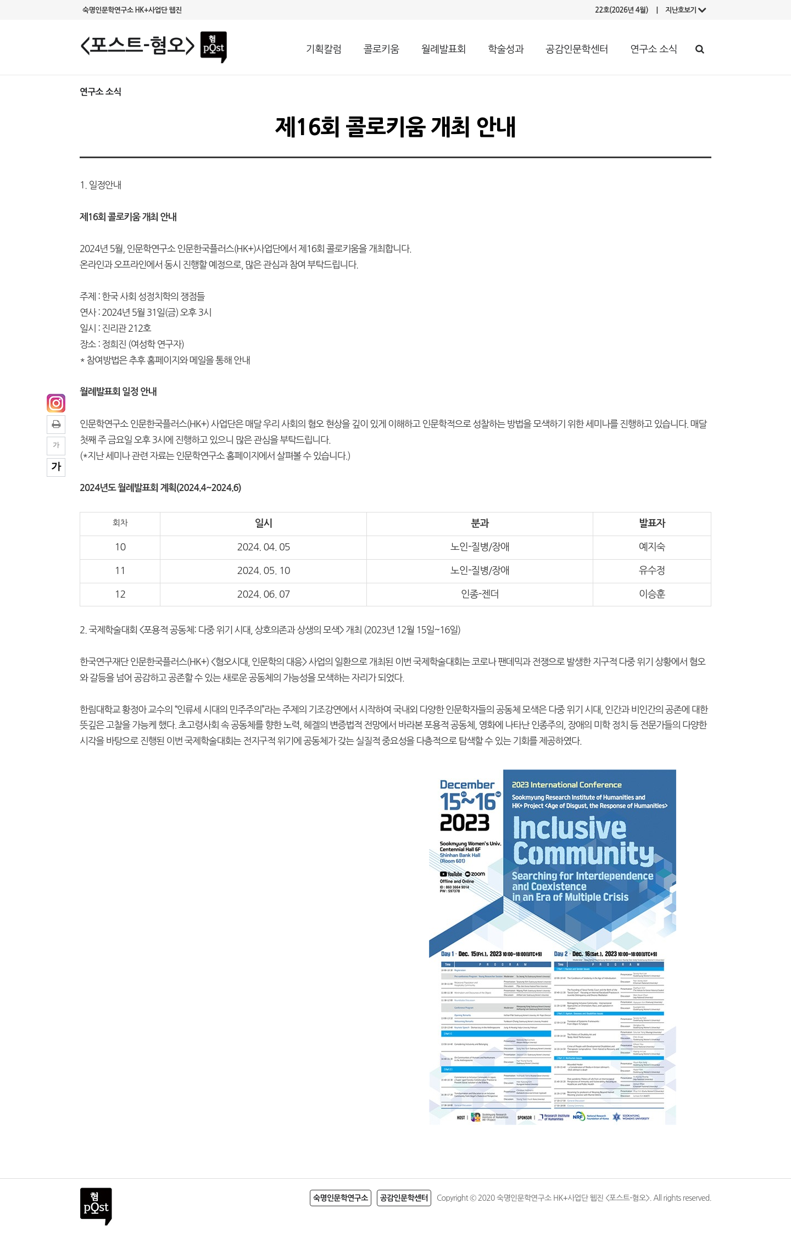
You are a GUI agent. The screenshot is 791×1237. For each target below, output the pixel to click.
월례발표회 (443, 49)
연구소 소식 (653, 49)
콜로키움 (381, 49)
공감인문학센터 (576, 49)
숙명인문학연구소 (340, 1198)
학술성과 (505, 49)
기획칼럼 (324, 49)
